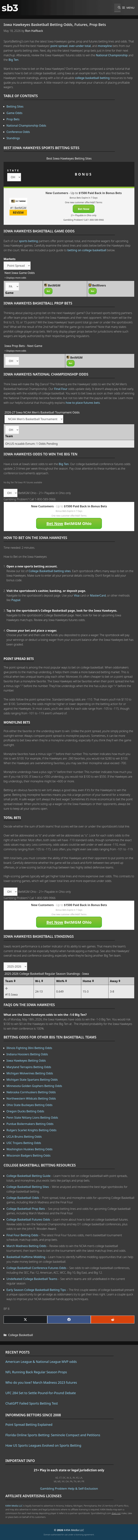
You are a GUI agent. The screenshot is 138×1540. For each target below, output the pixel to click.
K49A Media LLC (13, 1505)
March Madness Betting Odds (26, 1246)
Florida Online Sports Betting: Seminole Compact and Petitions (52, 1435)
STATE (13, 170)
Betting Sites (14, 106)
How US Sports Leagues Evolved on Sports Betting (43, 1445)
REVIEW (18, 213)
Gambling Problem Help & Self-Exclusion (69, 1488)
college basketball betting (92, 78)
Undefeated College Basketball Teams (31, 1279)
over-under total (80, 46)
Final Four (60, 389)
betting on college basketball (86, 250)
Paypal (15, 600)
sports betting (28, 241)
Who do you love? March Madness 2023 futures (41, 1382)
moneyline (105, 46)
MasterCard (98, 595)
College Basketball (20, 1335)
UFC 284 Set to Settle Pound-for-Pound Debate (40, 1393)
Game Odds (14, 113)
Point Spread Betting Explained (28, 1424)
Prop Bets (13, 119)
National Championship (112, 55)
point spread (59, 46)
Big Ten (13, 60)
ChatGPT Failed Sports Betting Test (31, 1403)
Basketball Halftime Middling (25, 1257)
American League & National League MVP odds (41, 1361)
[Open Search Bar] (117, 8)
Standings (13, 138)
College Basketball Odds (22, 1198)
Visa (76, 595)
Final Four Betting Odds (22, 1235)
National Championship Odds (26, 126)
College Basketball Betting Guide (28, 1176)
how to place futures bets (83, 403)
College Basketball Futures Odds (28, 1219)
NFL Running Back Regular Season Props (36, 1372)
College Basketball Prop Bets (25, 1209)
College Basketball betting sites (50, 571)
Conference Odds (18, 132)
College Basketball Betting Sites (27, 1187)
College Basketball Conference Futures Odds (36, 1268)
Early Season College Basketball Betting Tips (36, 1290)
